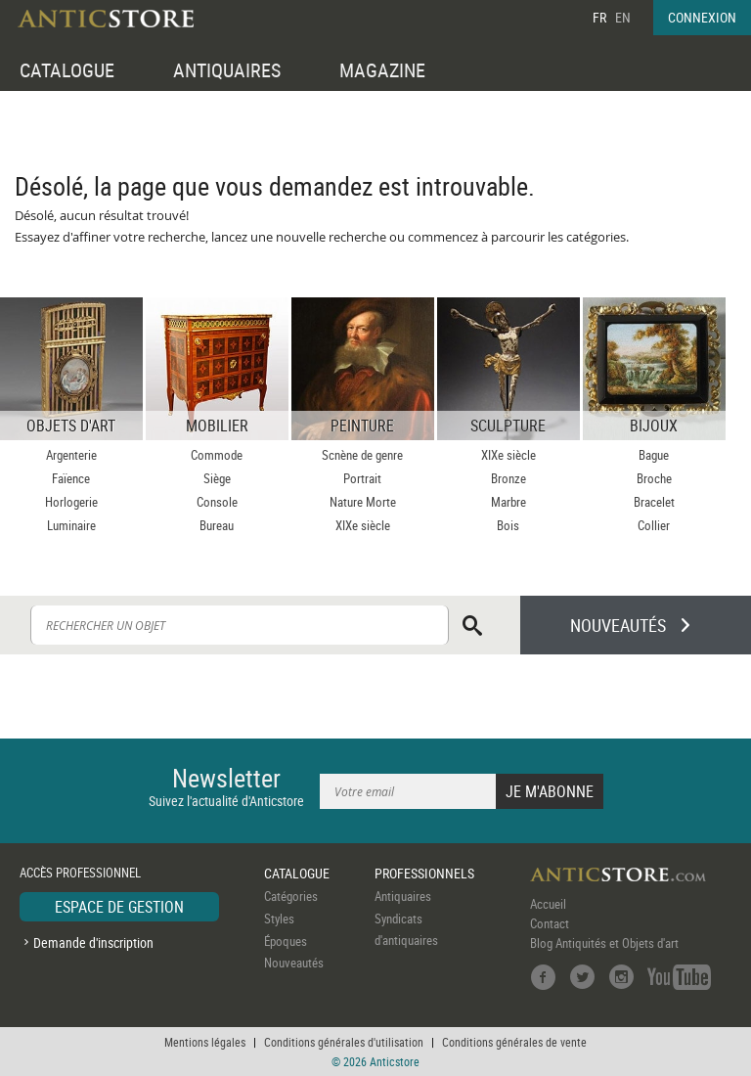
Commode (217, 455)
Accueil (548, 904)
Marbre (508, 502)
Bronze (508, 478)
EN (623, 17)
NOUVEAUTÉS (618, 625)
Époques (285, 941)
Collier (654, 525)
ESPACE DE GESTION (119, 907)
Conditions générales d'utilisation (343, 1042)
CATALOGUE (67, 70)
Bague (654, 455)
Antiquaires (403, 896)
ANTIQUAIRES (227, 70)
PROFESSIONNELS (424, 873)
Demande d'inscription (93, 942)
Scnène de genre (362, 455)
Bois (508, 525)
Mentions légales (204, 1042)
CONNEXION (702, 17)
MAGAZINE (382, 70)
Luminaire (71, 525)
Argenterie (71, 455)
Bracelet (654, 502)
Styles (279, 918)
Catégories (291, 896)
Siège (217, 478)
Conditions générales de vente (514, 1042)
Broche (654, 478)
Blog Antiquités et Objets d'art (604, 943)
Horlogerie (71, 502)
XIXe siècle (362, 525)
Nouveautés (294, 962)
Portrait (362, 478)
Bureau (216, 525)
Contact (549, 923)
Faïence (71, 478)
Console (217, 502)
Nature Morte (363, 502)
